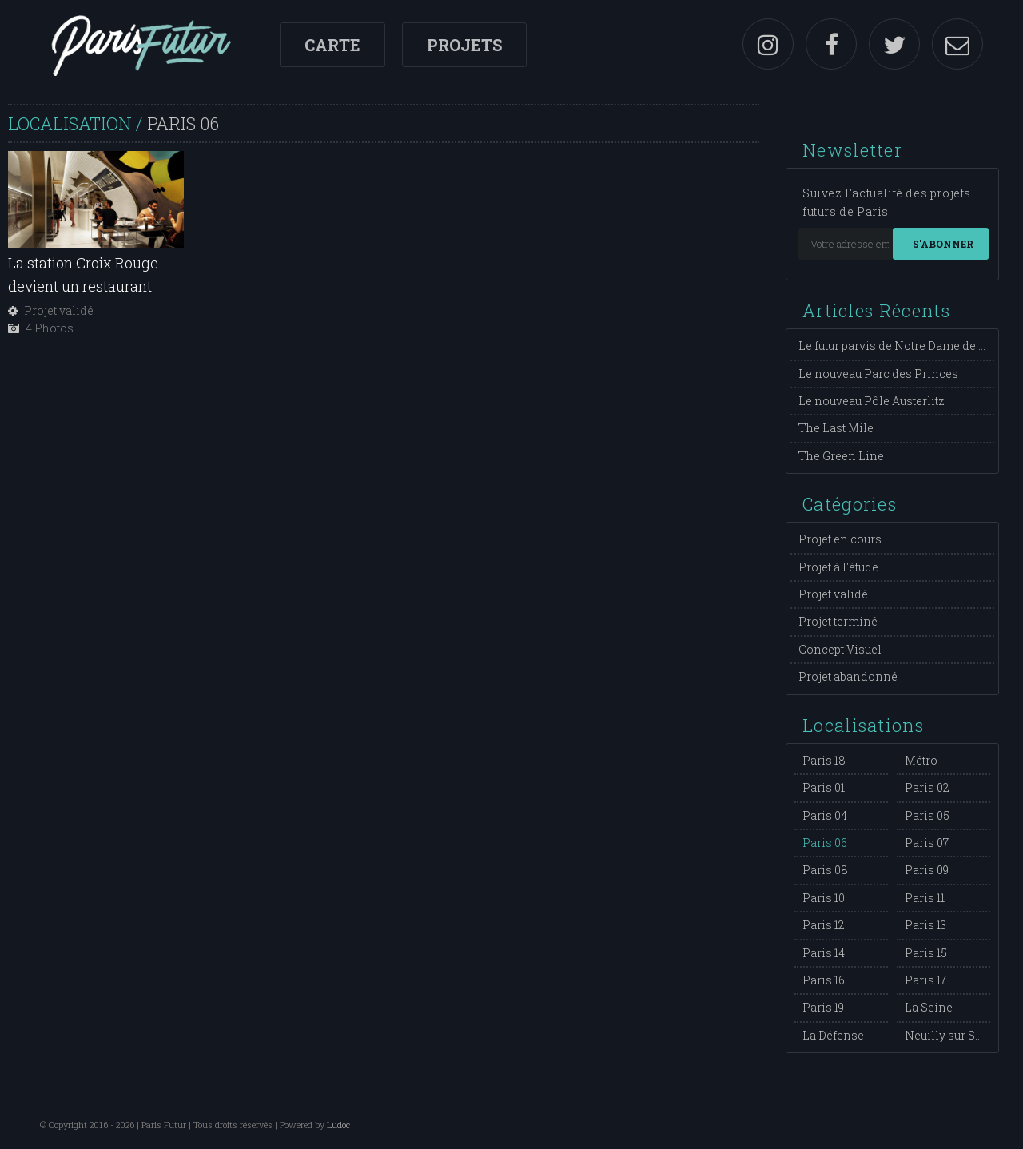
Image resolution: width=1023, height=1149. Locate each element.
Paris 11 (925, 897)
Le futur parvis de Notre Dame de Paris (903, 345)
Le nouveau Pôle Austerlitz (871, 400)
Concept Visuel (840, 649)
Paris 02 (927, 787)
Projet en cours (840, 539)
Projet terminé (838, 621)
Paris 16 (823, 980)
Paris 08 (825, 869)
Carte (332, 44)
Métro (921, 760)
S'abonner (943, 243)
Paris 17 (925, 980)
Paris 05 (927, 815)
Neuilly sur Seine (952, 1035)
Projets (464, 44)
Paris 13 (925, 924)
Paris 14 (823, 952)
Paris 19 (823, 1007)
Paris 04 (824, 815)
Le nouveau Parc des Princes (878, 373)
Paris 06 (824, 842)
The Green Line (841, 455)
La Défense (833, 1035)
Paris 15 (926, 952)
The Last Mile (836, 427)
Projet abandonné (848, 676)
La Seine (929, 1007)
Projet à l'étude (838, 566)
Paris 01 (823, 787)
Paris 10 (823, 897)
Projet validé (833, 594)
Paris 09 (927, 869)
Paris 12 (823, 924)
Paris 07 (927, 842)
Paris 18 (824, 760)
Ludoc (338, 1125)
